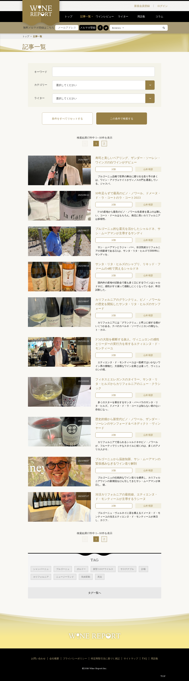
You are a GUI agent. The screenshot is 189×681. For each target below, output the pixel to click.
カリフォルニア (41, 576)
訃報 (143, 568)
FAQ (144, 658)
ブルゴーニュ (62, 568)
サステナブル (127, 568)
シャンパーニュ (41, 568)
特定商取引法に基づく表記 (105, 658)
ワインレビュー (105, 16)
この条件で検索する (118, 118)
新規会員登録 (142, 6)
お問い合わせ (38, 658)
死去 (100, 576)
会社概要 (54, 658)
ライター (123, 16)
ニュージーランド (65, 576)
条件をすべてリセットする (70, 118)
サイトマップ (131, 658)
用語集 (141, 16)
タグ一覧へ (94, 592)
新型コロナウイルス (103, 568)
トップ (68, 16)
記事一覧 (85, 16)
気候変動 (85, 576)
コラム (159, 16)
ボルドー (81, 568)
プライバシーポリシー (75, 658)
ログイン (162, 6)
